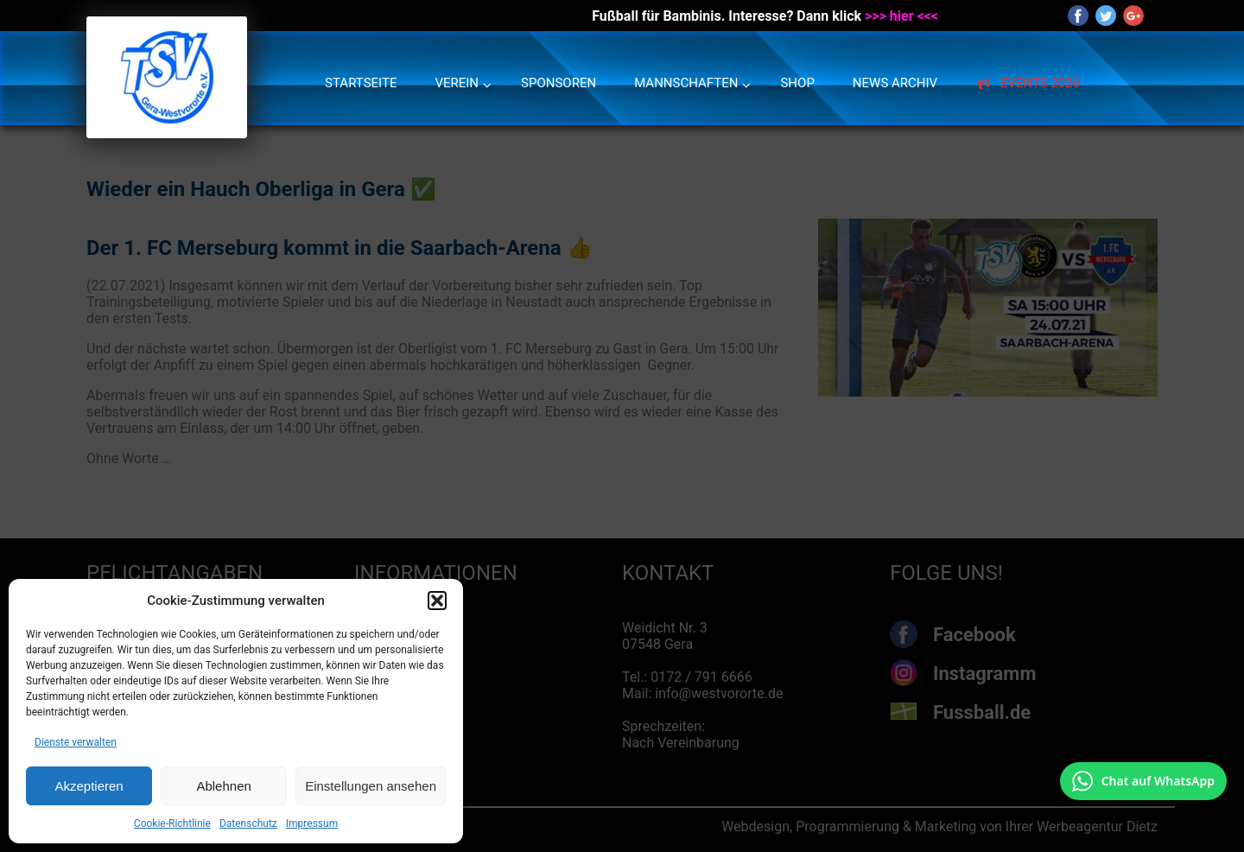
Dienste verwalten (76, 742)
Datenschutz (248, 823)
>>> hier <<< (901, 16)
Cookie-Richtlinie (172, 823)
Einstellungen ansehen (370, 786)
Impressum (312, 823)
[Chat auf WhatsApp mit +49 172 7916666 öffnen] (1143, 781)
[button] (437, 600)
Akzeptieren (88, 786)
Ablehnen (223, 786)
